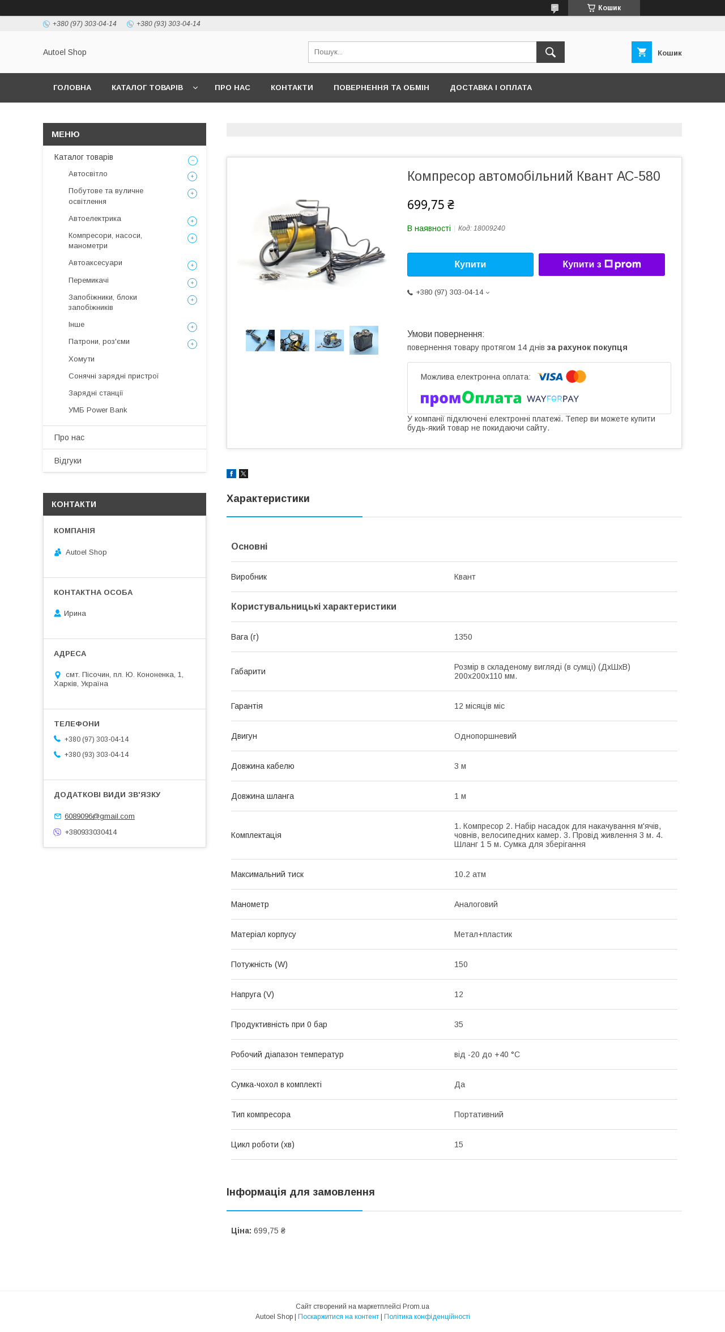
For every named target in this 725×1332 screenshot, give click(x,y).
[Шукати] (550, 52)
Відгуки (68, 460)
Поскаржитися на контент (338, 1317)
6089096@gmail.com (100, 816)
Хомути (82, 359)
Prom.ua (416, 1306)
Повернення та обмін (381, 87)
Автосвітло (88, 173)
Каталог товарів (147, 87)
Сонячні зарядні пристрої (114, 376)
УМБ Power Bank (98, 410)
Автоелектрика (95, 218)
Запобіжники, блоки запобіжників (103, 302)
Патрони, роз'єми (99, 341)
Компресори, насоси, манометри (105, 240)
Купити (471, 264)
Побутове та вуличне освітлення (106, 195)
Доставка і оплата (491, 87)
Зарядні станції (96, 393)
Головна (72, 87)
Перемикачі (89, 280)
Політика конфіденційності (427, 1317)
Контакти (292, 87)
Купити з (601, 264)
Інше (76, 324)
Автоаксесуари (95, 262)
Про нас (232, 87)
